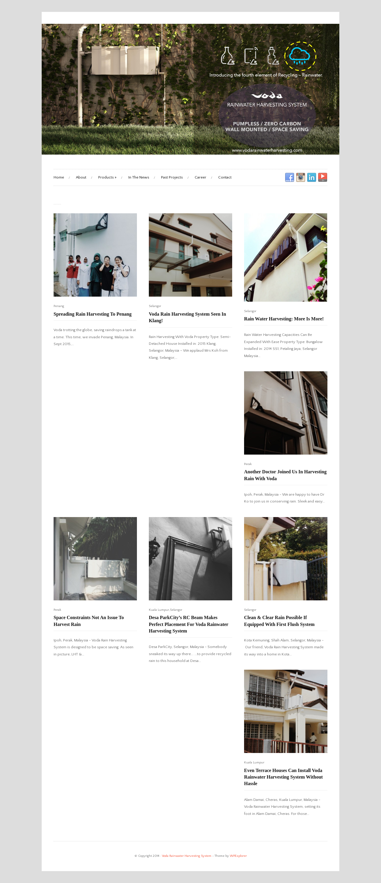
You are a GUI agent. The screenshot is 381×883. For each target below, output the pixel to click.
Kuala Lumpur (159, 610)
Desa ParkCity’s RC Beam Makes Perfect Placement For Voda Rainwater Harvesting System (188, 624)
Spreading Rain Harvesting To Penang (93, 314)
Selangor (155, 306)
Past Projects (172, 177)
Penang (59, 306)
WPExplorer (238, 856)
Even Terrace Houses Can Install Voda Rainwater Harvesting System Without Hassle (283, 777)
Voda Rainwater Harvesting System (186, 856)
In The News (138, 177)
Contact (225, 177)
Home (59, 177)
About (81, 177)
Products (107, 177)
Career (200, 177)
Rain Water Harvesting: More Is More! (284, 318)
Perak (248, 464)
